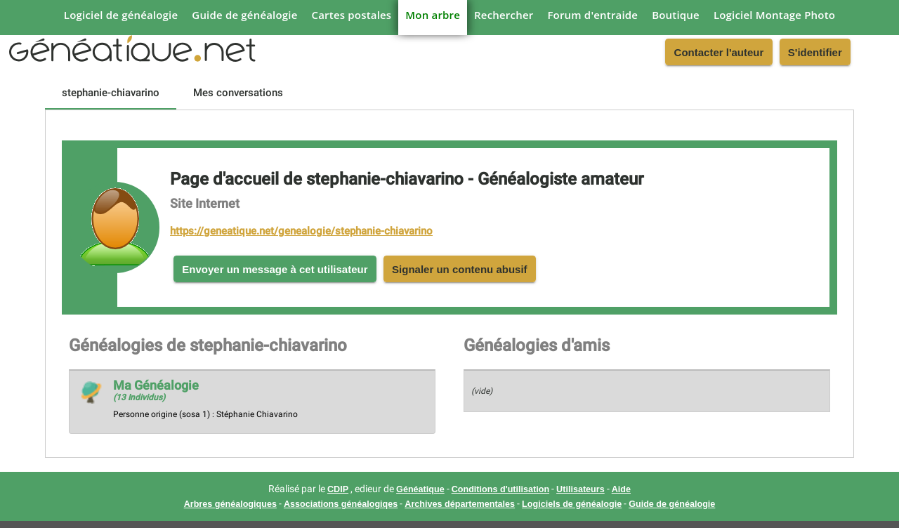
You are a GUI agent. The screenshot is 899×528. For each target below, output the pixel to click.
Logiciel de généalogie (121, 15)
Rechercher (503, 15)
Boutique (676, 15)
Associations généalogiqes (341, 504)
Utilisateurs (580, 489)
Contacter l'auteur (719, 52)
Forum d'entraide (592, 15)
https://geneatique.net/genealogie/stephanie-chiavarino (301, 231)
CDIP (337, 489)
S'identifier (815, 52)
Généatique (420, 489)
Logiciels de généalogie (572, 504)
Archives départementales (460, 504)
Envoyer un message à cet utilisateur (274, 269)
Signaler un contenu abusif (459, 269)
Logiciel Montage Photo (774, 15)
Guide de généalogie (244, 15)
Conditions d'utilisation (500, 489)
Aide (621, 489)
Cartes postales (352, 15)
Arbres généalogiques (230, 504)
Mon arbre (432, 15)
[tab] (110, 93)
